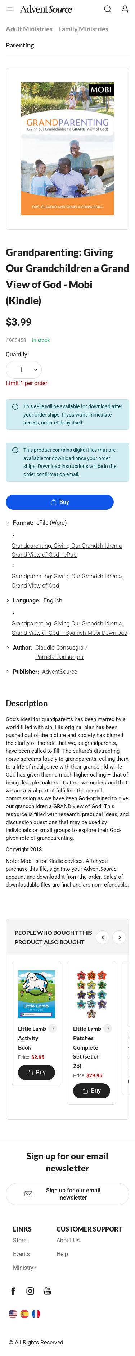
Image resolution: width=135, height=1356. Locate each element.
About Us (68, 1240)
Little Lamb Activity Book (32, 1037)
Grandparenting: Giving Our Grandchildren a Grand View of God (67, 581)
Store (19, 1240)
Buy (60, 502)
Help (62, 1254)
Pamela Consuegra (59, 657)
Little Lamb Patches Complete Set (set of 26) (87, 1047)
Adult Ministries (29, 29)
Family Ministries (83, 29)
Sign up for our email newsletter (62, 1194)
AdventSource (59, 671)
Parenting (20, 45)
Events (21, 1254)
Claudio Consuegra (59, 647)
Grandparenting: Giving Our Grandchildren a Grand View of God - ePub (67, 550)
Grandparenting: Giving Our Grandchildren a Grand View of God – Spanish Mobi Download (69, 628)
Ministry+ (25, 1267)
